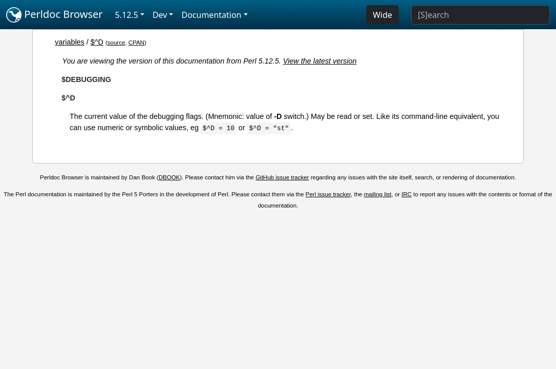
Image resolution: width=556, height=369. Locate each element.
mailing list (378, 194)
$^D (97, 42)
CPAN (136, 42)
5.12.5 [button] (126, 14)
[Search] (480, 15)
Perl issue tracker (328, 194)
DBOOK (169, 177)
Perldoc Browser (54, 15)
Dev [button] (160, 14)
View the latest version (320, 61)
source (116, 42)
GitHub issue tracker (282, 177)
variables (69, 42)
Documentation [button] (211, 14)
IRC (406, 194)
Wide (382, 14)
